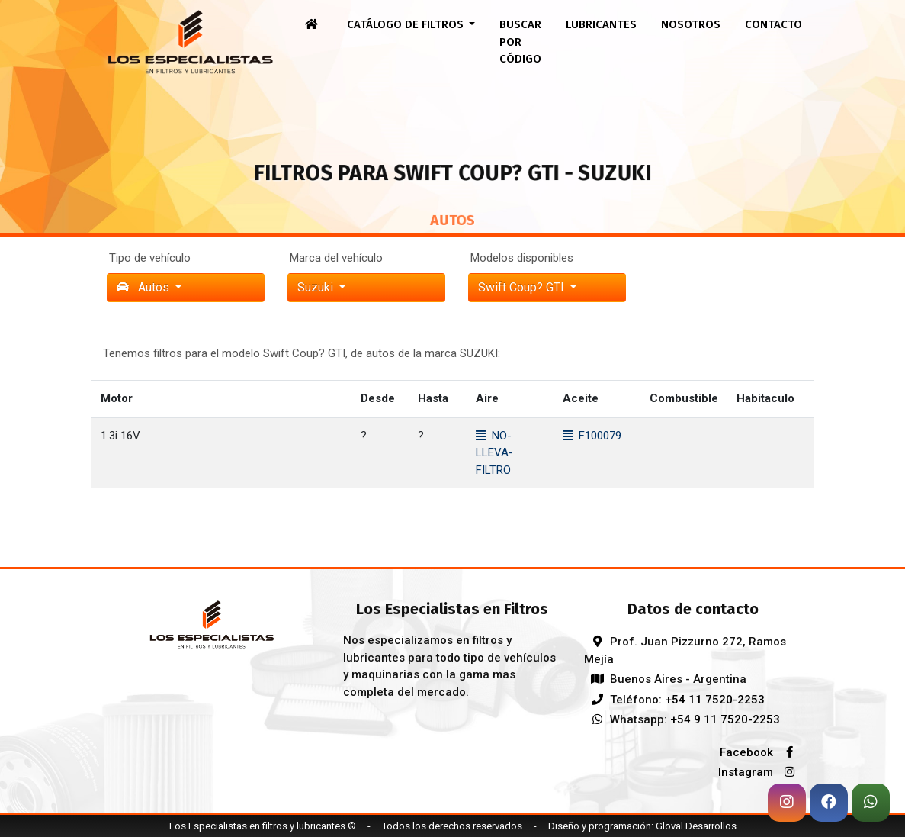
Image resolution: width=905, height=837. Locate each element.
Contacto (773, 24)
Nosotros (690, 24)
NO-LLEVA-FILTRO (494, 453)
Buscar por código (520, 42)
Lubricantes (601, 24)
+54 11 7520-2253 (715, 700)
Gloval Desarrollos (696, 826)
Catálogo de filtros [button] (407, 24)
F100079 (592, 436)
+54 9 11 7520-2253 (725, 719)
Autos (144, 287)
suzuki (316, 287)
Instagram (760, 772)
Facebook (761, 752)
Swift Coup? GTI (522, 287)
